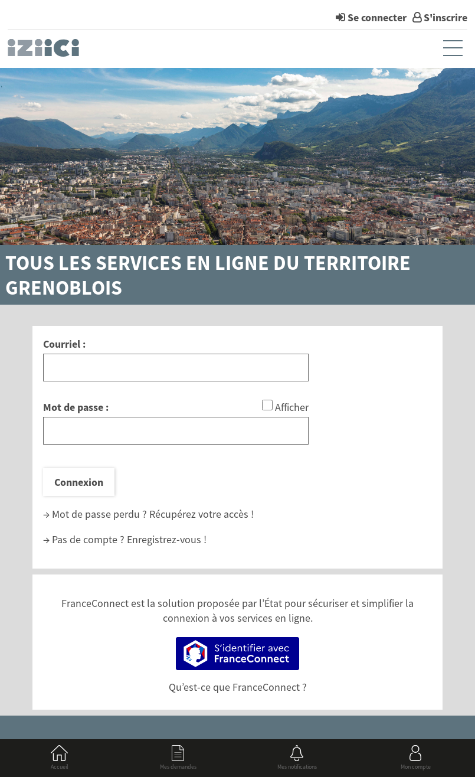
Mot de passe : (76, 407)
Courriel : (64, 344)
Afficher (292, 407)
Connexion (78, 482)
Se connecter (377, 17)
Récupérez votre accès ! (201, 514)
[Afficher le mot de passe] (267, 405)
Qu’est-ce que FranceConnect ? (238, 687)
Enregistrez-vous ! (167, 539)
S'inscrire (445, 17)
